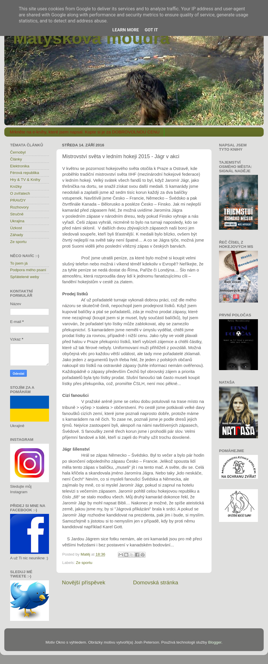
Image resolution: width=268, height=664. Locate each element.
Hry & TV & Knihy (25, 179)
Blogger (214, 642)
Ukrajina (17, 221)
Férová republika (24, 173)
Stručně (17, 214)
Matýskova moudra (91, 37)
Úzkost (16, 228)
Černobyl (18, 152)
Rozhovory (19, 207)
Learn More (125, 29)
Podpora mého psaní (28, 270)
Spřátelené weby (24, 277)
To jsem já (19, 263)
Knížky (16, 186)
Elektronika (19, 166)
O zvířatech (20, 193)
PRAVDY (18, 200)
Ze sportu (84, 562)
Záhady (16, 235)
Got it (151, 29)
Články (16, 159)
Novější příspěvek (83, 582)
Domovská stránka (155, 582)
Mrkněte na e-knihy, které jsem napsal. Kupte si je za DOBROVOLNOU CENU (85, 131)
